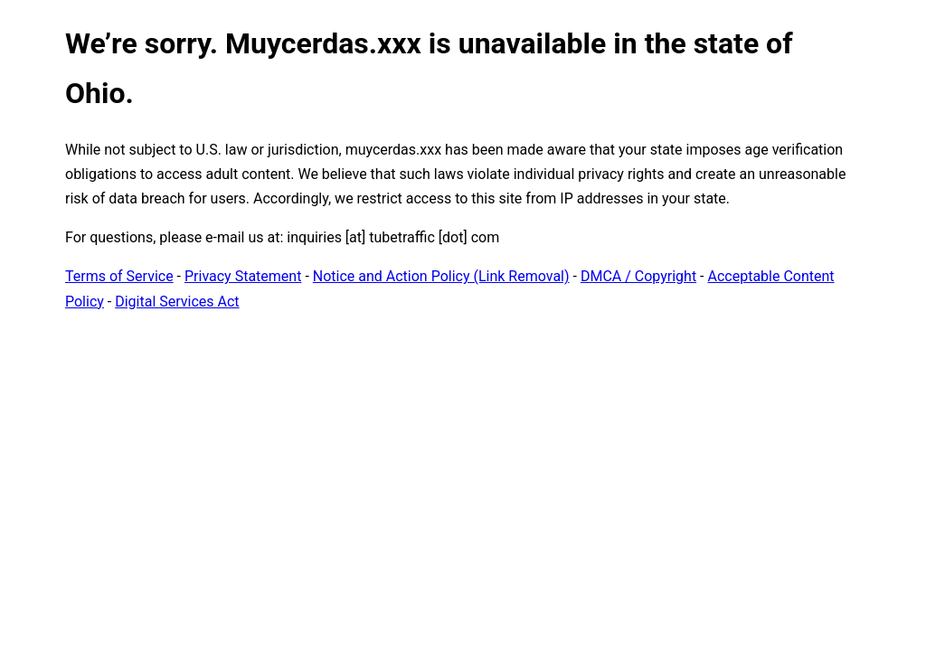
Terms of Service (119, 276)
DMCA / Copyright (638, 276)
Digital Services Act (177, 301)
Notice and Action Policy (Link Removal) (441, 276)
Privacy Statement (242, 276)
